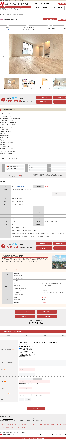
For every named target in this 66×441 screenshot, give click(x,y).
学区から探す (17, 424)
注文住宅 (29, 425)
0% (31, 165)
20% (32, 169)
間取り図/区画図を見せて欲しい (26, 348)
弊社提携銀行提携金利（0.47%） (14, 166)
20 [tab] (38, 88)
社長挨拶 (13, 427)
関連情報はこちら (45, 297)
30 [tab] (56, 88)
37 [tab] (35, 89)
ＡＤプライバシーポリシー (48, 434)
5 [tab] (11, 88)
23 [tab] (44, 88)
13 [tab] (26, 88)
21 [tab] (40, 88)
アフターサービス (59, 425)
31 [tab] (58, 88)
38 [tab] (37, 89)
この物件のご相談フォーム (46, 311)
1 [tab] (4, 88)
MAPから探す (24, 424)
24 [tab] (45, 88)
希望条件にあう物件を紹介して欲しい (27, 354)
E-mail (29, 399)
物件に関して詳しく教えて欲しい (27, 352)
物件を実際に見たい (24, 351)
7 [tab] (15, 88)
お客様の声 (46, 8)
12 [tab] (24, 88)
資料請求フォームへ (50, 19)
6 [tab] (13, 88)
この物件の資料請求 (44, 97)
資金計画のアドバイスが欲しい (26, 349)
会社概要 (8, 427)
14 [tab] (27, 88)
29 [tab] (55, 88)
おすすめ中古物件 (3, 425)
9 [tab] (19, 88)
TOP (0, 14)
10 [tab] (20, 88)
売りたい (18, 425)
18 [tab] (35, 88)
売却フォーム (24, 425)
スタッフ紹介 (54, 8)
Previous (2, 54)
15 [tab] (29, 88)
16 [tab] (31, 88)
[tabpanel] (12, 83)
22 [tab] (42, 88)
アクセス (17, 427)
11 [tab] (22, 88)
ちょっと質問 (47, 316)
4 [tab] (9, 88)
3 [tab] (8, 88)
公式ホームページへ (19, 269)
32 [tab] (60, 88)
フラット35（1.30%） (12, 168)
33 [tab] (62, 88)
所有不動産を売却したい (25, 355)
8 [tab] (17, 88)
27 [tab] (51, 88)
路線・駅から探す (10, 424)
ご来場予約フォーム (44, 101)
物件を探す (39, 8)
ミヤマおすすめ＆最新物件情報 (43, 424)
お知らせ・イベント (36, 425)
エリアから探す (2, 424)
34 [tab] (63, 88)
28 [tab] (53, 88)
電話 (22, 399)
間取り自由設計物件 (11, 425)
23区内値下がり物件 (54, 424)
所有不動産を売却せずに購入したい (27, 356)
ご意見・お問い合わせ (59, 434)
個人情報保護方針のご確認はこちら (36, 404)
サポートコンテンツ (45, 425)
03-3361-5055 (42, 3)
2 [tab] (6, 88)
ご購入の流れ (2, 427)
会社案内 (61, 8)
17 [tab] (33, 88)
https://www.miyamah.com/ (8, 419)
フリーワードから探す (32, 424)
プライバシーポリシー (37, 434)
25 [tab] (47, 88)
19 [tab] (37, 88)
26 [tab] (49, 88)
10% (32, 167)
